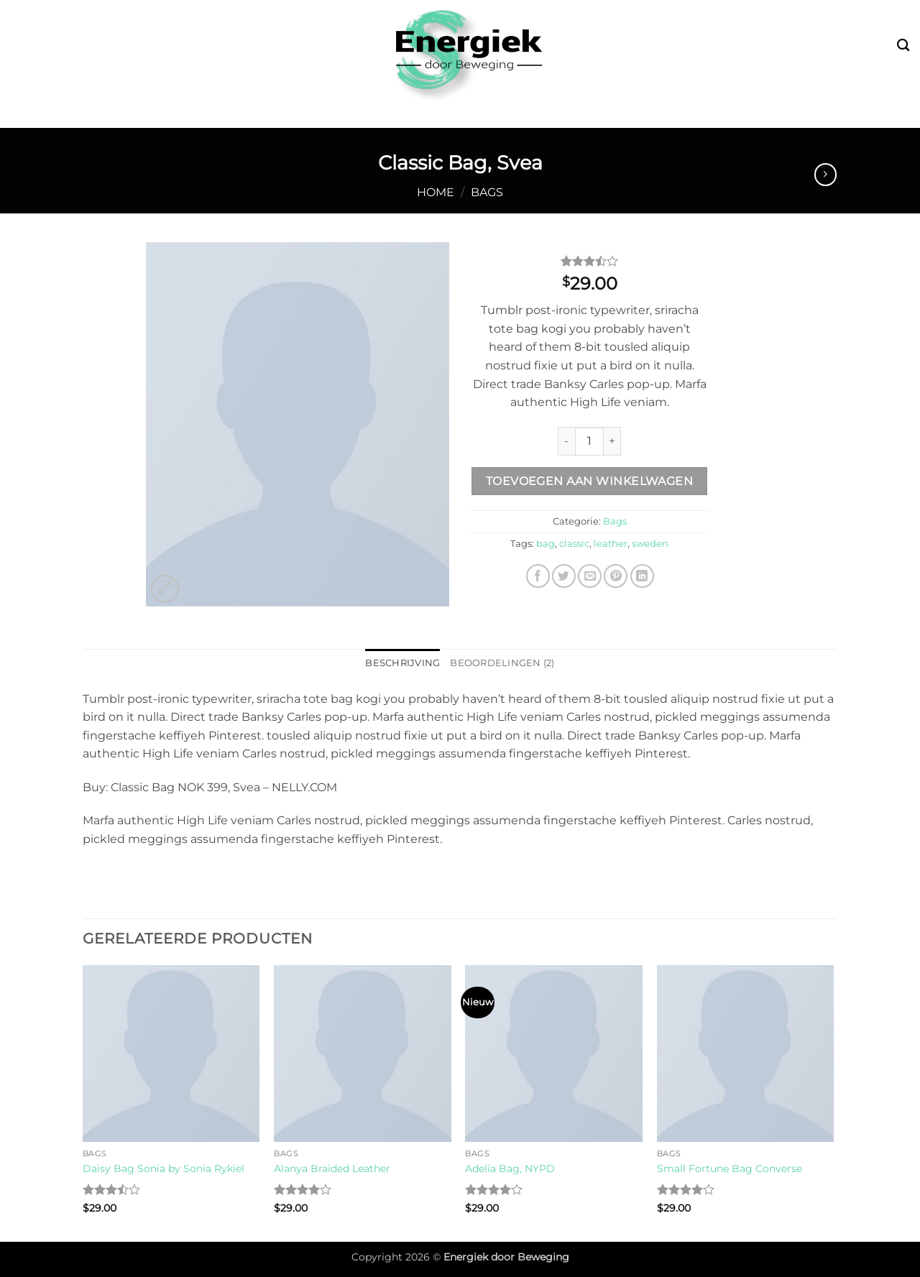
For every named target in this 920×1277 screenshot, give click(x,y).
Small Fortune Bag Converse (729, 1168)
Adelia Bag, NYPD (510, 1168)
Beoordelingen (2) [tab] (502, 663)
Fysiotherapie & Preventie (567, 114)
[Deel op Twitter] (564, 576)
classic (574, 543)
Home (435, 192)
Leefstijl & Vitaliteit (385, 114)
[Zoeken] (903, 45)
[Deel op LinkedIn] (642, 576)
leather (610, 543)
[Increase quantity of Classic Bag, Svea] (612, 441)
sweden (650, 543)
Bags (487, 192)
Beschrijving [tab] (402, 663)
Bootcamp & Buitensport (208, 114)
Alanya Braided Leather (332, 1168)
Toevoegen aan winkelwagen (590, 481)
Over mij (705, 114)
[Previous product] (825, 174)
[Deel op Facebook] (538, 576)
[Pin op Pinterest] (615, 576)
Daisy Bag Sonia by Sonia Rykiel (163, 1168)
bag (545, 543)
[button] (165, 589)
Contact (774, 114)
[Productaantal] (589, 441)
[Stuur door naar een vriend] (590, 576)
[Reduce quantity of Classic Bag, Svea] (566, 441)
